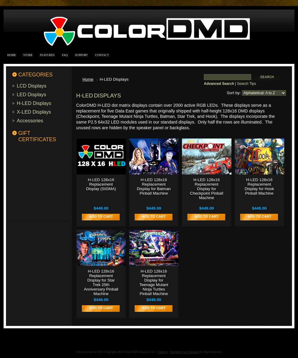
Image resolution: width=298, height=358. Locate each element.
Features (47, 55)
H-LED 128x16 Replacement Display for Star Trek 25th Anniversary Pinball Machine (101, 282)
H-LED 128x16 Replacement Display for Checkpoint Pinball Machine (206, 189)
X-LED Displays (34, 112)
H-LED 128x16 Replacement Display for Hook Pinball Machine (259, 186)
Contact (102, 55)
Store (28, 55)
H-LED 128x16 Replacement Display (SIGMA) (101, 184)
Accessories (30, 120)
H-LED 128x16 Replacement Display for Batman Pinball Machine (154, 186)
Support (81, 55)
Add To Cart (101, 216)
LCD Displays (31, 85)
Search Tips (246, 84)
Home (11, 55)
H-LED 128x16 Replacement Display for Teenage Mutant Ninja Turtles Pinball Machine (153, 282)
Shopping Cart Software (184, 352)
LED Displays (31, 94)
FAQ (64, 55)
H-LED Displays (34, 103)
